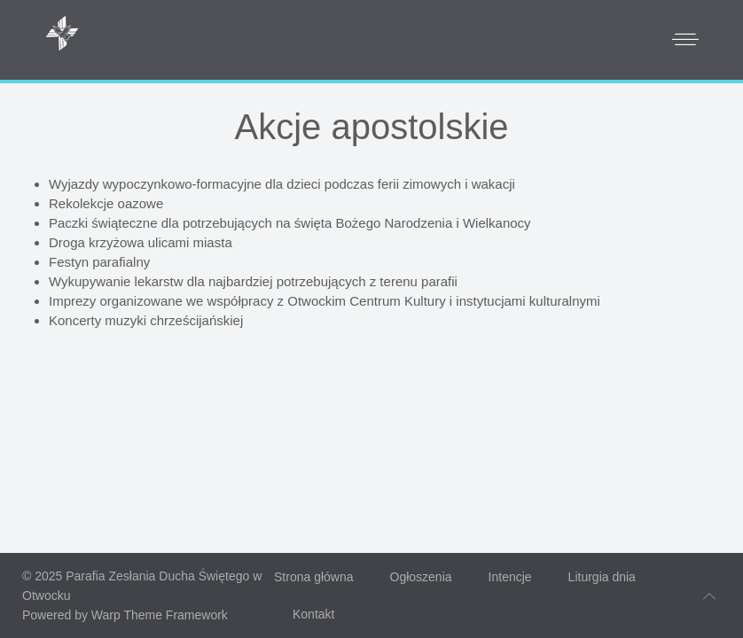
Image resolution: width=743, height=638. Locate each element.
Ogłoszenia (421, 577)
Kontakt (313, 614)
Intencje (510, 577)
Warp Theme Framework (159, 615)
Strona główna (314, 577)
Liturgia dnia (602, 577)
